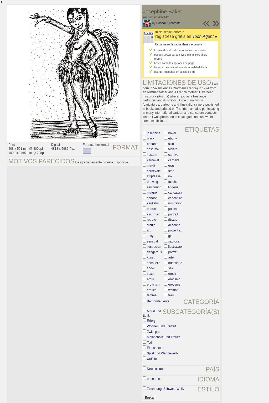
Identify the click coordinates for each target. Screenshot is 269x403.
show (150, 268)
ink (170, 176)
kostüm (152, 155)
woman (173, 290)
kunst (150, 257)
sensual (152, 241)
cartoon (152, 198)
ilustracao (175, 247)
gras (171, 165)
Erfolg (151, 321)
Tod (149, 342)
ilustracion (154, 247)
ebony (172, 138)
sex (170, 268)
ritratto (172, 219)
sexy (150, 236)
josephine (153, 133)
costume (153, 149)
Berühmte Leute (158, 301)
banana (152, 144)
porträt (173, 252)
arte (171, 257)
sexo (150, 274)
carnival (173, 155)
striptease (154, 176)
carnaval (174, 160)
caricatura (175, 192)
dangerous (154, 252)
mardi (151, 165)
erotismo (174, 279)
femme (152, 295)
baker (172, 133)
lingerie (173, 187)
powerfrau (175, 230)
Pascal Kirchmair (168, 23)
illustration (175, 203)
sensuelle (153, 263)
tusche (173, 182)
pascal (173, 209)
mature (152, 192)
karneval (153, 160)
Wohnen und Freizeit (161, 326)
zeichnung (154, 187)
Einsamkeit (154, 348)
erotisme (174, 284)
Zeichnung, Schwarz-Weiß (165, 389)
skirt (171, 144)
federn (172, 149)
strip (171, 171)
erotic (150, 279)
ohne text (153, 379)
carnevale (154, 171)
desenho (174, 225)
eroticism (153, 284)
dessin (151, 209)
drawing (152, 182)
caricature (175, 198)
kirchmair (153, 214)
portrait (173, 214)
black (150, 138)
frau (171, 295)
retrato (151, 219)
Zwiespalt (153, 332)
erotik (172, 274)
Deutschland (155, 369)
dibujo (151, 225)
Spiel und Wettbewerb (162, 353)
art (149, 230)
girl (170, 236)
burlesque (175, 263)
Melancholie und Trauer (163, 337)
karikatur (153, 203)
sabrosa (174, 241)
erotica (151, 290)
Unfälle (152, 359)
